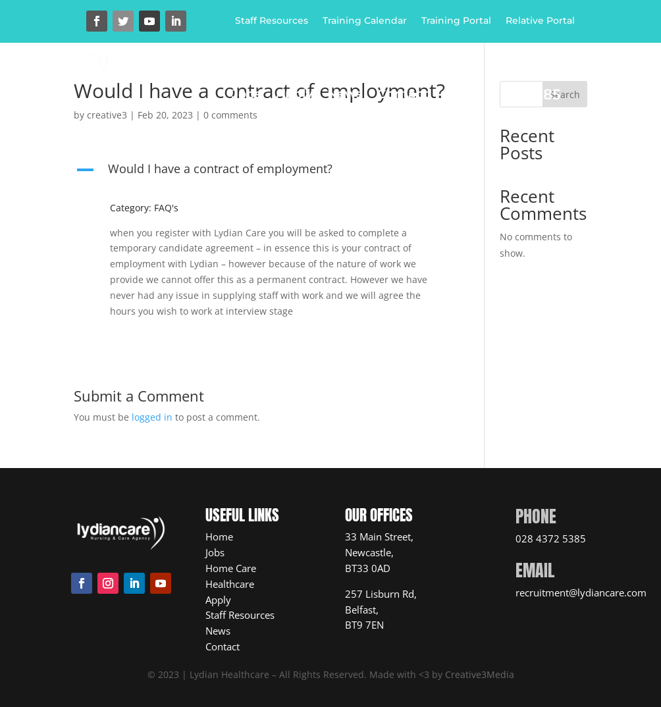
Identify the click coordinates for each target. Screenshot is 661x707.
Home (230, 76)
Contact (403, 95)
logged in (152, 417)
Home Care (301, 76)
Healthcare (400, 76)
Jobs (246, 95)
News (345, 95)
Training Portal (456, 21)
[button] (263, 171)
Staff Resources (271, 21)
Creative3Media (479, 674)
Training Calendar (365, 21)
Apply (294, 95)
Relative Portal (540, 21)
